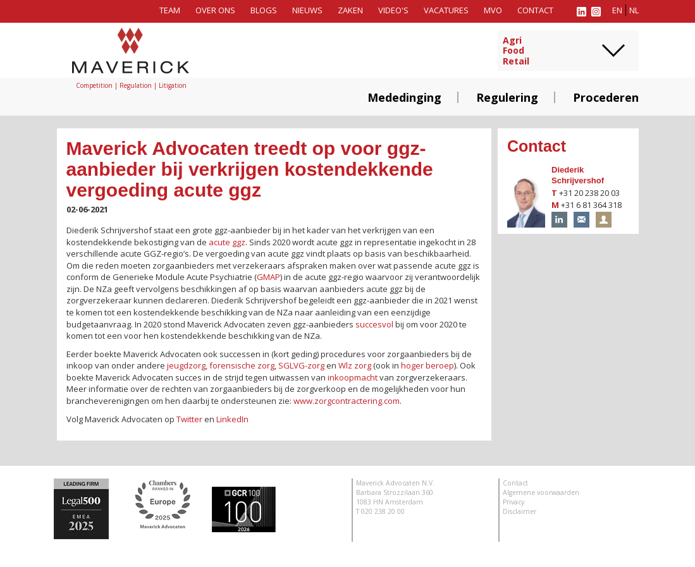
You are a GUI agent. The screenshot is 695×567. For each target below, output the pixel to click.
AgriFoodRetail (516, 51)
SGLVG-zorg (301, 365)
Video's (393, 10)
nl (634, 10)
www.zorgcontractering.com (346, 400)
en (617, 10)
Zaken (350, 10)
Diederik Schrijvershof (577, 175)
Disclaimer (519, 511)
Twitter (189, 419)
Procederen (606, 97)
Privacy (513, 501)
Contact (535, 10)
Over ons (215, 10)
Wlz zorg (354, 365)
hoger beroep (427, 365)
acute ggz (227, 242)
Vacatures (446, 10)
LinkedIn (232, 419)
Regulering (507, 97)
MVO (493, 10)
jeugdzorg (186, 365)
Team (169, 10)
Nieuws (307, 10)
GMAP (268, 277)
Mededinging (404, 97)
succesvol (374, 324)
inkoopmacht (353, 377)
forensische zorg (241, 365)
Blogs (263, 10)
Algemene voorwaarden (541, 492)
